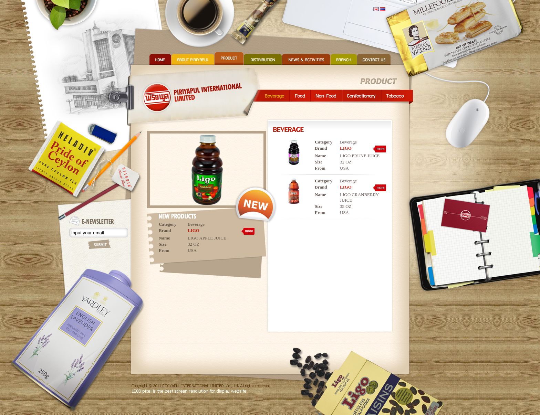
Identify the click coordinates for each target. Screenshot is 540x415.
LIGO (193, 230)
